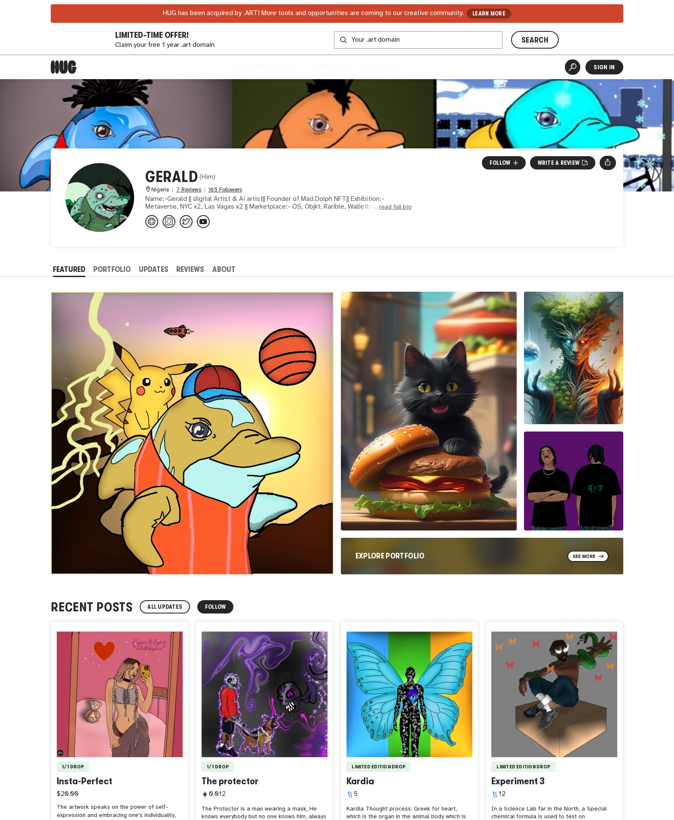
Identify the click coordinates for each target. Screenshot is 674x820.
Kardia (360, 781)
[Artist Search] (572, 67)
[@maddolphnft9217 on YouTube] (203, 221)
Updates (153, 269)
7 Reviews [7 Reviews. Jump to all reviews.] (188, 190)
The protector (230, 781)
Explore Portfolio (390, 556)
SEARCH (534, 40)
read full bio (395, 207)
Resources (384, 66)
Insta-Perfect (84, 781)
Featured (69, 269)
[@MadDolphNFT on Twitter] (186, 221)
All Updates (164, 607)
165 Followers (225, 190)
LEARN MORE (489, 13)
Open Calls (333, 66)
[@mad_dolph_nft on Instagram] (168, 221)
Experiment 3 (518, 781)
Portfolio (112, 269)
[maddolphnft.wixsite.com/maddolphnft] (151, 221)
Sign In (604, 67)
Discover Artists (269, 66)
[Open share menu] (608, 163)
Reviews (190, 269)
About (224, 269)
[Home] (64, 67)
